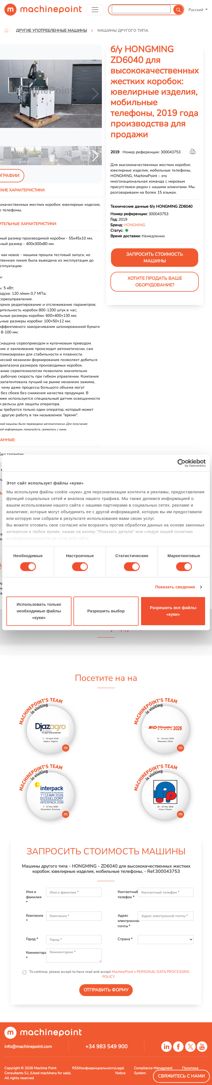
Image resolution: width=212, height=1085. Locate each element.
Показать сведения (175, 586)
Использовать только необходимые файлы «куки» (39, 611)
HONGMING (134, 225)
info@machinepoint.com (28, 1047)
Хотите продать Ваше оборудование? (155, 281)
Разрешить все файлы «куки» (173, 611)
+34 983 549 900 (106, 1046)
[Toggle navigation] (94, 9)
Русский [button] (196, 9)
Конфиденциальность (97, 1068)
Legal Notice (120, 1071)
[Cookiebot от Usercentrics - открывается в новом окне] (181, 463)
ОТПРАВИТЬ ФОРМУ (106, 990)
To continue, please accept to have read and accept (108, 974)
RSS (75, 1068)
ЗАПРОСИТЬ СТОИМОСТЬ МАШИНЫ (154, 257)
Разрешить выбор (105, 611)
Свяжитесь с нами (181, 1076)
